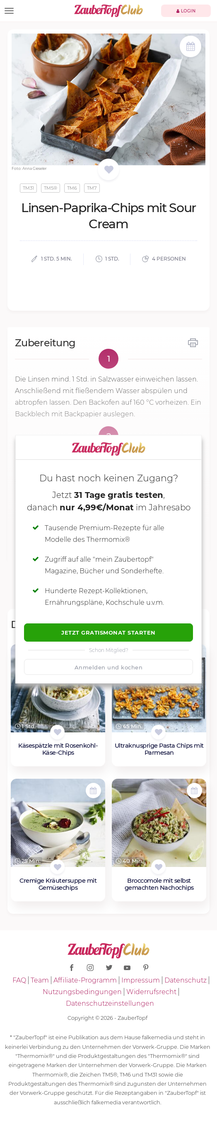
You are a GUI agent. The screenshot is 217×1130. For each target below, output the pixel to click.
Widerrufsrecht (151, 992)
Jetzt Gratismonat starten (108, 632)
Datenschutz (185, 980)
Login (186, 11)
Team (40, 980)
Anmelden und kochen (109, 667)
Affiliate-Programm (85, 980)
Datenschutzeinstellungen (110, 1003)
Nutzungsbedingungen (82, 992)
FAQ (19, 980)
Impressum (140, 980)
